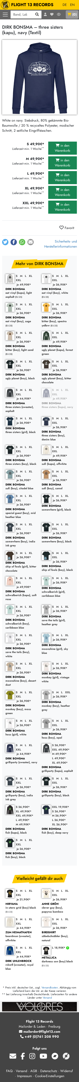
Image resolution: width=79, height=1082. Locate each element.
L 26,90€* (59, 820)
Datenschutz (48, 1071)
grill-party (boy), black (58, 793)
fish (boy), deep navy (58, 831)
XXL (18, 280)
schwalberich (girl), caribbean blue (58, 592)
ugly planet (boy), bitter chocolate (58, 378)
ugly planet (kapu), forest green (58, 350)
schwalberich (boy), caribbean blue (21, 624)
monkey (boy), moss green (21, 709)
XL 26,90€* (60, 824)
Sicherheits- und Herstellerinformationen (60, 244)
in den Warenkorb (62, 148)
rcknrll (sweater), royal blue (21, 965)
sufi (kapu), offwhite (58, 462)
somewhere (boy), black (58, 539)
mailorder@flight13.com (39, 1031)
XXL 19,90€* (60, 807)
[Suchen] (37, 15)
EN (72, 4)
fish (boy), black (21, 855)
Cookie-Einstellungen (49, 1076)
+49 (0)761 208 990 (39, 1036)
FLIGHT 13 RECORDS (28, 5)
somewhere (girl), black (58, 508)
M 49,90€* (59, 754)
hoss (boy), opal (58, 736)
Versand (47, 998)
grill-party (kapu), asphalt (58, 769)
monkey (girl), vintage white (58, 677)
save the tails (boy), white (21, 652)
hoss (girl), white (21, 732)
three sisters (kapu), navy (58, 405)
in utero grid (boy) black (21, 906)
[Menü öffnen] (5, 14)
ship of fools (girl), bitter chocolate (21, 567)
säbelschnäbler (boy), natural (58, 936)
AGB (33, 1071)
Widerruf (66, 1071)
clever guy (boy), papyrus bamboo (58, 908)
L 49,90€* (59, 758)
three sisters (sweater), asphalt (21, 407)
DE (65, 4)
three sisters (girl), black (21, 430)
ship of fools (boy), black (58, 568)
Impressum (24, 1076)
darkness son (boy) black (58, 959)
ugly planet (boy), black (21, 376)
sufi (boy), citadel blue (21, 486)
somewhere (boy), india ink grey (21, 541)
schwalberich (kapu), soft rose (21, 595)
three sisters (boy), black (21, 462)
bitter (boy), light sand (21, 348)
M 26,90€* (59, 816)
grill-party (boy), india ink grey (21, 795)
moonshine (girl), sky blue (58, 649)
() (72, 14)
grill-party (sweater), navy (21, 760)
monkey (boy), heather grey (58, 706)
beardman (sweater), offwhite (21, 936)
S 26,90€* (59, 745)
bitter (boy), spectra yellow (58, 321)
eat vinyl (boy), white (58, 291)
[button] (5, 242)
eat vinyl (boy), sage (21, 319)
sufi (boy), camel (58, 486)
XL (30, 276)
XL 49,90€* (60, 763)
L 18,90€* (59, 948)
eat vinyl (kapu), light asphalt (21, 293)
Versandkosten (50, 987)
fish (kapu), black (21, 831)
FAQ (9, 1071)
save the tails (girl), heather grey (58, 620)
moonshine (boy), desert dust (21, 681)
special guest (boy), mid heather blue (21, 513)
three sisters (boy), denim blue (58, 435)
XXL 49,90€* (61, 750)
